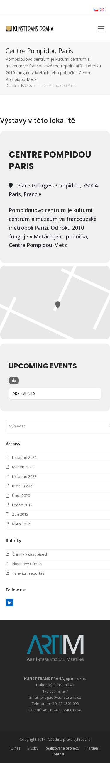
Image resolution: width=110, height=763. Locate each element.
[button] (101, 28)
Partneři (92, 748)
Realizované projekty (62, 748)
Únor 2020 (21, 495)
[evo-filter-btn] (14, 380)
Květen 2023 (22, 466)
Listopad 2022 (24, 476)
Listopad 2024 (24, 457)
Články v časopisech (30, 554)
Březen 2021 (23, 485)
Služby (32, 748)
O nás (16, 748)
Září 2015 (20, 514)
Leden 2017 (22, 504)
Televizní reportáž (28, 573)
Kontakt (58, 754)
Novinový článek (27, 563)
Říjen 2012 (21, 524)
